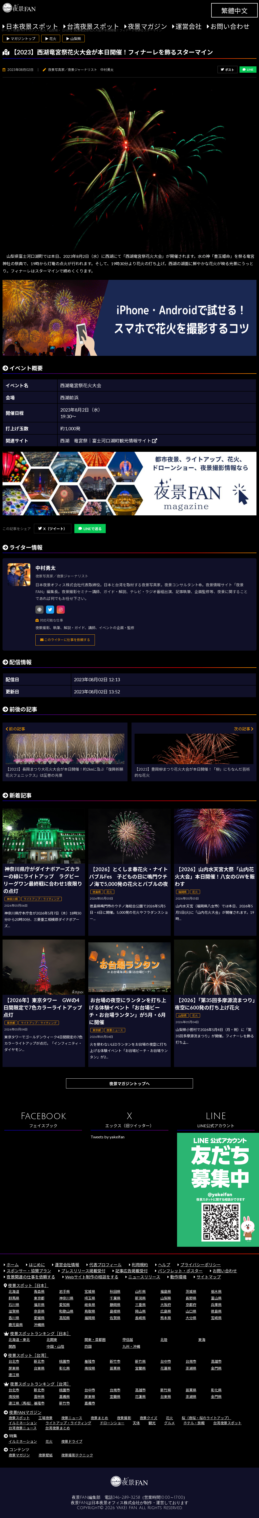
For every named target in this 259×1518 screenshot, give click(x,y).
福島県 (165, 1291)
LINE (248, 69)
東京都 (39, 1298)
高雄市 (216, 1361)
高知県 (64, 1318)
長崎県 (140, 1318)
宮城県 (89, 1291)
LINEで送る (90, 529)
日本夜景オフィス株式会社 (115, 1503)
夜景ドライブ (71, 1441)
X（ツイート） (52, 529)
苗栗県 (115, 1368)
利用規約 (140, 1264)
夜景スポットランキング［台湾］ (40, 1383)
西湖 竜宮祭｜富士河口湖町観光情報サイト (108, 440)
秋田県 (115, 1291)
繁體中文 (234, 10)
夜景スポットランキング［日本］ (40, 1333)
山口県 (191, 1311)
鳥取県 (89, 1311)
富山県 (216, 1298)
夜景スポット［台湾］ (28, 1355)
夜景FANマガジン (25, 1412)
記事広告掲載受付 (131, 1270)
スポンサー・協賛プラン (29, 1270)
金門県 (216, 1368)
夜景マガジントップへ (129, 1083)
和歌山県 (66, 1311)
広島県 (165, 1311)
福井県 (39, 1304)
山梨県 (165, 1298)
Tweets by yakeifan (107, 1136)
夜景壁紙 (45, 1455)
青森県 (39, 1291)
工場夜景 (45, 1418)
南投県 (89, 1368)
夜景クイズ (148, 1418)
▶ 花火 (50, 38)
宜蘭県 (140, 1368)
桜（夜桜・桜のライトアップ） (206, 1418)
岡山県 (140, 1311)
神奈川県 (66, 1298)
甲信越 (127, 1339)
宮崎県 (216, 1318)
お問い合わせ (230, 26)
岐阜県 (89, 1304)
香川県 (14, 1318)
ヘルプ (164, 1264)
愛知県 (64, 1304)
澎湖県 (191, 1368)
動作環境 (178, 1276)
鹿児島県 (16, 1324)
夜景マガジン (147, 26)
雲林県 (39, 1396)
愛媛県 (39, 1318)
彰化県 (64, 1368)
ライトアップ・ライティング (68, 1423)
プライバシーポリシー (200, 1264)
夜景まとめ (99, 1418)
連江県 (14, 1375)
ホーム (13, 1264)
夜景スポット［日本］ (28, 1285)
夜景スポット (19, 1418)
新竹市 (115, 1361)
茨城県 (191, 1291)
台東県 (39, 1368)
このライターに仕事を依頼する (65, 640)
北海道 (14, 1291)
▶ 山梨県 (73, 38)
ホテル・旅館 (194, 1423)
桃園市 (64, 1361)
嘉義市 (89, 1403)
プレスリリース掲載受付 (83, 1270)
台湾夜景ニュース (23, 1428)
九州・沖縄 (131, 1346)
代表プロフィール (105, 1264)
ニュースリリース (144, 1276)
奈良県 (39, 1311)
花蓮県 (165, 1368)
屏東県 (14, 1368)
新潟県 (140, 1298)
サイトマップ (209, 1276)
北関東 (52, 1339)
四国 (88, 1346)
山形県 (140, 1291)
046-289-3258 (126, 1497)
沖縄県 (39, 1324)
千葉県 (115, 1298)
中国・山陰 (55, 1346)
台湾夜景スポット (93, 26)
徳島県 (216, 1311)
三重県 (140, 1304)
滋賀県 (14, 1311)
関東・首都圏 (95, 1339)
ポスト (227, 70)
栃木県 (216, 1291)
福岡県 (89, 1318)
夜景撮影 (124, 1418)
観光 (152, 1423)
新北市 (39, 1361)
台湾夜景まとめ (57, 1428)
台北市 (14, 1361)
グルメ (169, 1423)
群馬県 (14, 1298)
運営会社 (189, 26)
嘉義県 (64, 1396)
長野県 (191, 1298)
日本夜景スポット (32, 26)
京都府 (191, 1304)
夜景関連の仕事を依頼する (31, 1276)
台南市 (191, 1361)
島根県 (115, 1311)
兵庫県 (216, 1304)
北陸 (163, 1339)
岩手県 (64, 1291)
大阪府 (165, 1304)
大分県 (191, 1318)
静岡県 (115, 1304)
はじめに (37, 1264)
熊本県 (165, 1318)
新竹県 (140, 1361)
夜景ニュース (71, 1418)
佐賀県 (115, 1318)
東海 (201, 1339)
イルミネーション (23, 1423)
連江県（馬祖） (21, 1403)
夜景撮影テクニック (77, 1455)
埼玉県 (89, 1298)
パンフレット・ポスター (180, 1270)
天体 (136, 1423)
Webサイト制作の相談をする (91, 1276)
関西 (12, 1346)
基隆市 (89, 1361)
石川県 (14, 1304)
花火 (169, 1418)
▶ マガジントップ (20, 38)
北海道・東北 (19, 1339)
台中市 (165, 1361)
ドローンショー (112, 1423)
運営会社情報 (67, 1264)
